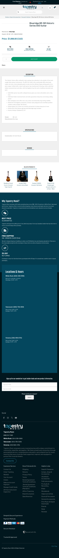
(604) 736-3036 (13, 442)
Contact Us (10, 461)
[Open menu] (4, 7)
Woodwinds (45, 491)
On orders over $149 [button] (29, 50)
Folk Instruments (47, 481)
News (43, 509)
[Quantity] (7, 59)
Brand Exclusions (28, 494)
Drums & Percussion (48, 496)
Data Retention (27, 496)
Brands (43, 506)
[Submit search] (18, 12)
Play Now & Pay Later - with (39, 2)
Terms (25, 477)
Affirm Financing (28, 491)
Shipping (25, 469)
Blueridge (12, 31)
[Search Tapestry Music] (29, 12)
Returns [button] (48, 50)
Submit (29, 397)
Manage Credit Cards (10, 487)
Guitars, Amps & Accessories (12, 17)
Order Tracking (9, 472)
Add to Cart (34, 59)
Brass (43, 488)
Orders (6, 480)
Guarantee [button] (10, 50)
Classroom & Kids (47, 494)
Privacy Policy (27, 474)
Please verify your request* (29, 394)
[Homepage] (29, 7)
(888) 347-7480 (8, 435)
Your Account (8, 477)
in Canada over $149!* (20, 2)
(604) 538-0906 (13, 438)
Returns (25, 472)
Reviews (44, 512)
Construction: (9, 135)
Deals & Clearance (47, 469)
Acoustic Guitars (26, 17)
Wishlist (6, 474)
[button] (10, 49)
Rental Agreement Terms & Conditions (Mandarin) (29, 486)
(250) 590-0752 (12, 445)
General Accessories (48, 499)
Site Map (54, 546)
